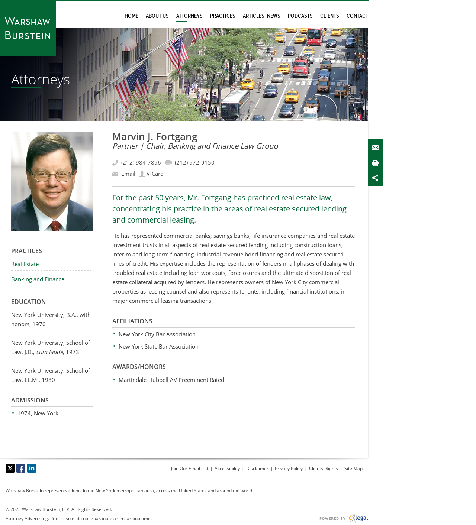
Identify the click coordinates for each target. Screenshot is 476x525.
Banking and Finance (37, 279)
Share (377, 178)
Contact (357, 16)
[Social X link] (10, 468)
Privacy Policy (289, 468)
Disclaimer (257, 468)
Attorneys (189, 16)
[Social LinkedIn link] (31, 468)
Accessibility (227, 468)
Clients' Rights (323, 468)
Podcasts (300, 16)
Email (377, 147)
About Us (157, 16)
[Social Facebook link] (20, 468)
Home (131, 16)
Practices (222, 16)
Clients (329, 16)
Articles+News (261, 16)
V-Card (155, 173)
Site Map (353, 468)
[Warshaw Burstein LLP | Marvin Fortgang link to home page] (28, 28)
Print (377, 162)
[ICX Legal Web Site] (343, 518)
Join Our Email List (189, 468)
